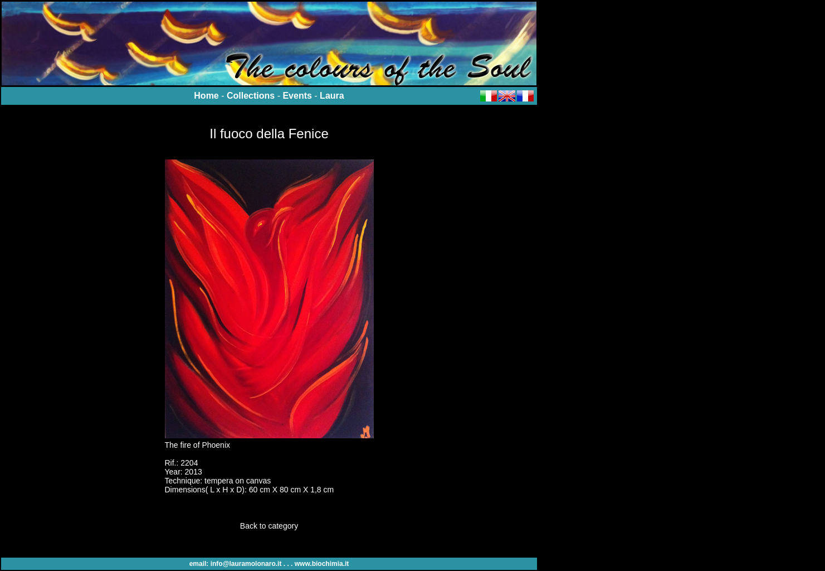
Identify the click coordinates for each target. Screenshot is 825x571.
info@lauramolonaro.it (246, 564)
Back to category (269, 525)
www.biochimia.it (322, 564)
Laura (332, 95)
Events (296, 95)
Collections (251, 95)
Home (206, 95)
